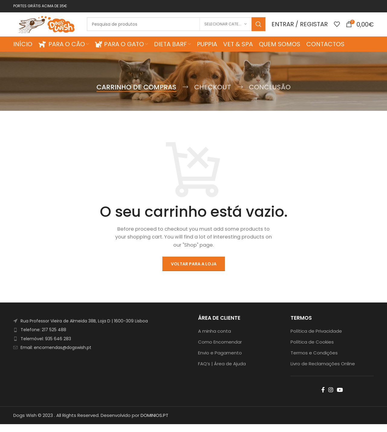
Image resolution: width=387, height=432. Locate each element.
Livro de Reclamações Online (323, 371)
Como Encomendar (220, 350)
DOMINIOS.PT (154, 423)
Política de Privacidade (316, 339)
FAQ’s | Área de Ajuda (222, 371)
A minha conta (214, 339)
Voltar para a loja (193, 272)
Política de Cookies (312, 350)
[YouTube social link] (340, 397)
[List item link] (101, 337)
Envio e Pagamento (220, 360)
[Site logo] (51, 28)
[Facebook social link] (323, 397)
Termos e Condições (314, 360)
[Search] (180, 28)
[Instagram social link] (331, 397)
